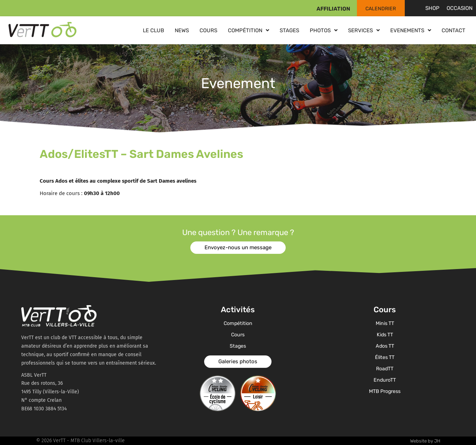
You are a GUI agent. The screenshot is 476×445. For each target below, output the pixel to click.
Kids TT (385, 335)
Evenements (410, 30)
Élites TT (385, 357)
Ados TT (385, 346)
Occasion (459, 8)
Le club (153, 30)
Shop (432, 8)
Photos (323, 30)
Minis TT (384, 323)
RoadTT (384, 369)
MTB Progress (384, 391)
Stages (289, 30)
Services (364, 30)
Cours (208, 30)
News (182, 30)
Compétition (248, 30)
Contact (453, 30)
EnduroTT (385, 380)
